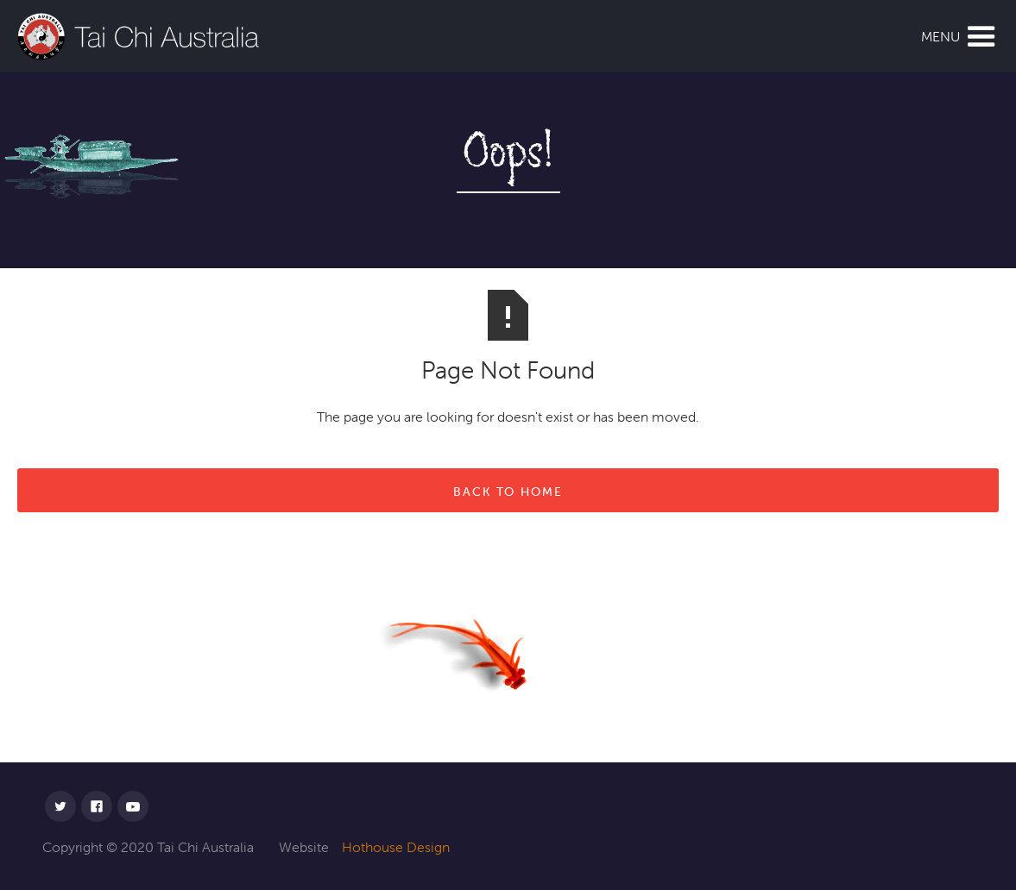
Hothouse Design (396, 847)
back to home (508, 491)
